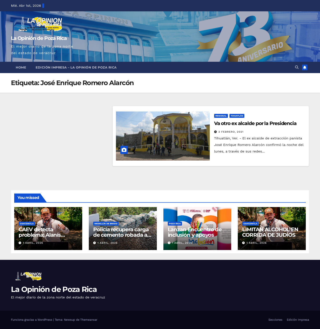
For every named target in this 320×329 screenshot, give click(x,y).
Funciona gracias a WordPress (32, 319)
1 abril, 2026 (33, 242)
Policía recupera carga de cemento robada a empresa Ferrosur (121, 234)
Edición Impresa (298, 319)
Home (21, 67)
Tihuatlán (237, 116)
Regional (221, 116)
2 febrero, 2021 (231, 131)
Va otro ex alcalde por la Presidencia (255, 123)
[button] (297, 67)
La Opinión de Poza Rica (38, 38)
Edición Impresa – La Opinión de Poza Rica (76, 67)
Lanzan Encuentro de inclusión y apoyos (195, 232)
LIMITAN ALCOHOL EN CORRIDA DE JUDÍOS (270, 232)
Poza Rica (175, 223)
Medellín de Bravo (105, 223)
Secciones (275, 319)
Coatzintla (27, 223)
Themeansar (88, 319)
